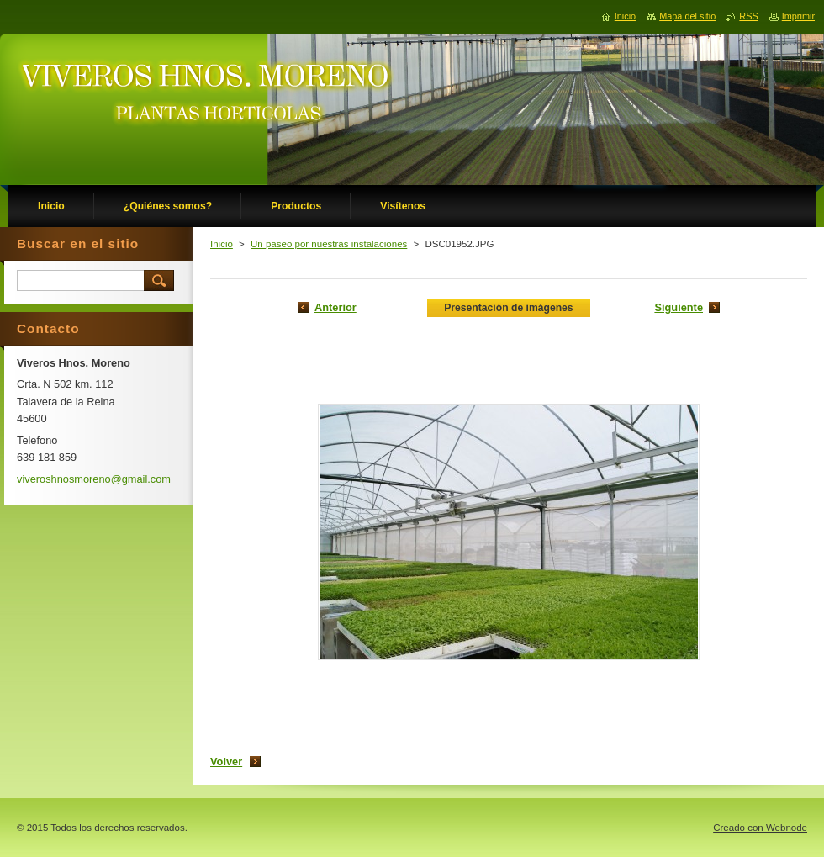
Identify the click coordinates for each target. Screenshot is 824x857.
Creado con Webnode (760, 828)
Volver (226, 761)
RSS (748, 16)
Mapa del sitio (687, 16)
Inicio (221, 244)
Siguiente (678, 307)
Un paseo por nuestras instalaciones (329, 244)
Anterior (335, 307)
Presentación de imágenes (508, 308)
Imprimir (798, 16)
